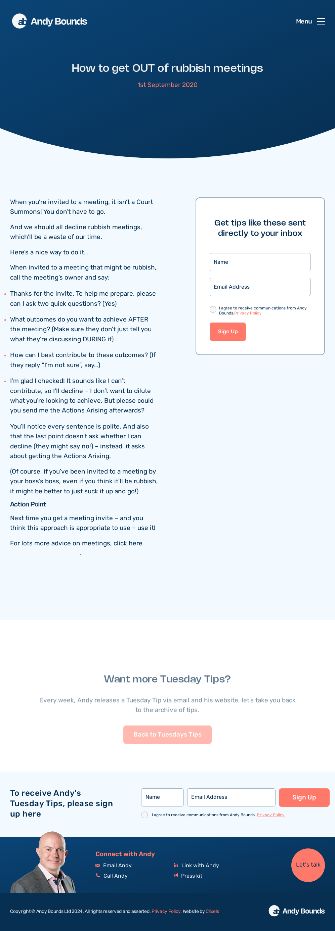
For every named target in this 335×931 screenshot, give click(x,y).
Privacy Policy (248, 314)
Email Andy (113, 866)
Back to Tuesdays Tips (167, 748)
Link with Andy (196, 866)
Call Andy (111, 876)
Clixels (212, 911)
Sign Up (228, 332)
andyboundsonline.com (45, 554)
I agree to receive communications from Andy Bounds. (263, 311)
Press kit (188, 876)
